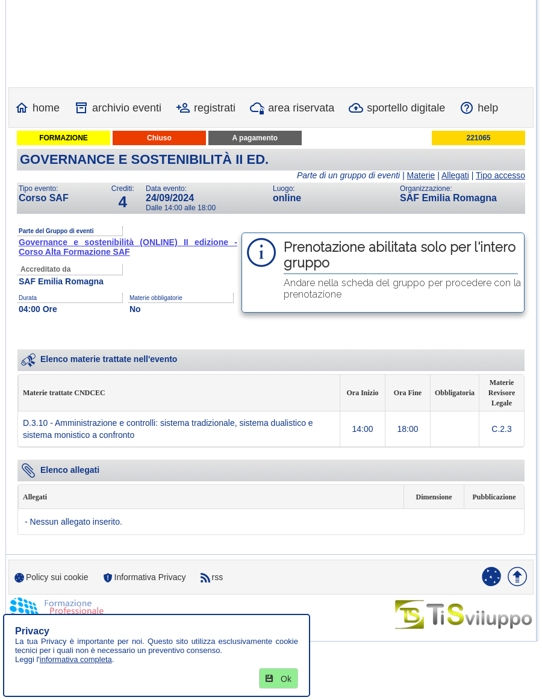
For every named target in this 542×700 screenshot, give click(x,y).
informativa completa (76, 659)
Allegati (455, 175)
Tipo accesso (500, 175)
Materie (421, 175)
